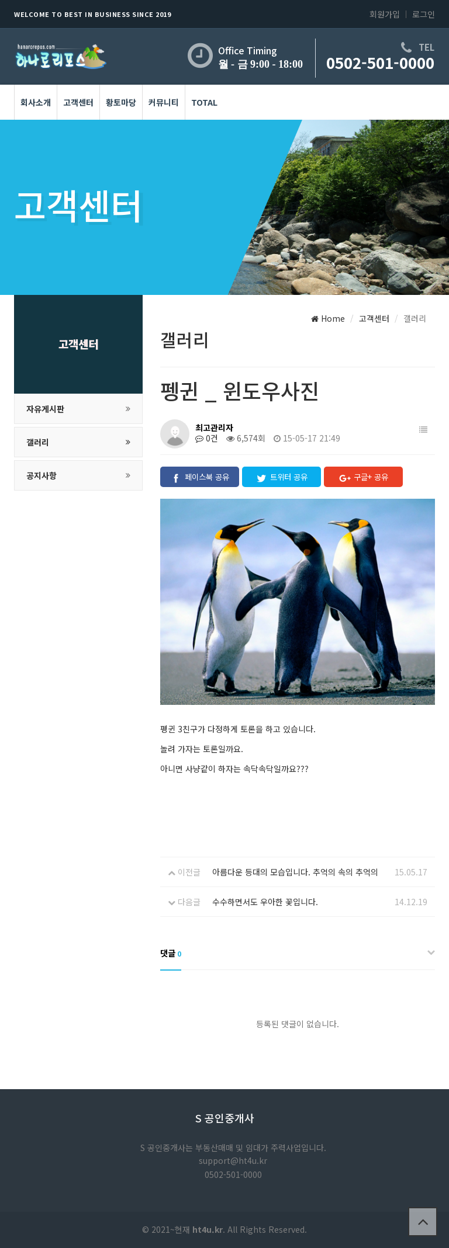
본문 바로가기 (0, 0)
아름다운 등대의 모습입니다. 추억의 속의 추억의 (295, 872)
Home (328, 318)
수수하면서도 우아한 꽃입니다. (265, 902)
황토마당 (121, 102)
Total (204, 102)
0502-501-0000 (380, 62)
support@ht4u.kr (233, 1160)
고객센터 (78, 102)
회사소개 (35, 102)
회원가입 (384, 14)
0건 (206, 438)
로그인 (423, 14)
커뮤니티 (163, 102)
